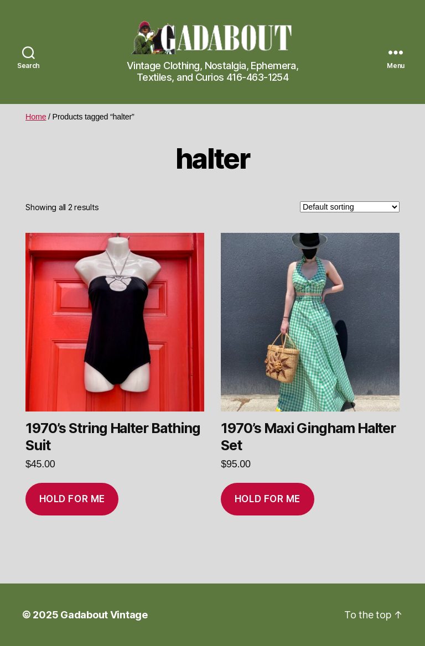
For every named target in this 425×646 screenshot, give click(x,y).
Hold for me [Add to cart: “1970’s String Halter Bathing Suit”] (72, 498)
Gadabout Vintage (104, 615)
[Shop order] (350, 206)
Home (35, 116)
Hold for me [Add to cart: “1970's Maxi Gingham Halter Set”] (267, 498)
